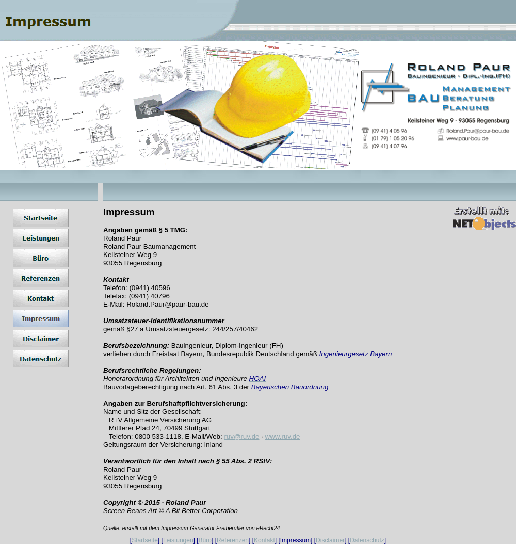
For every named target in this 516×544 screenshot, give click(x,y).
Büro (205, 540)
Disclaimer (330, 540)
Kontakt (264, 540)
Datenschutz (367, 540)
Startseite (145, 540)
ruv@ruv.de (241, 436)
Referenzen (233, 540)
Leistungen (178, 540)
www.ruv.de (282, 436)
